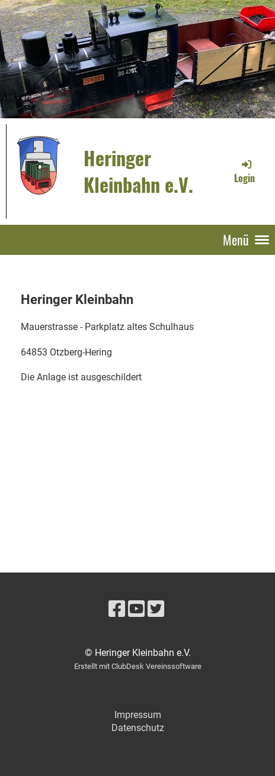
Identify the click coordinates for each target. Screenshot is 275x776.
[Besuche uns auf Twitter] (156, 609)
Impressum (137, 714)
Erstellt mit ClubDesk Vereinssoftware (138, 666)
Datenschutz (137, 727)
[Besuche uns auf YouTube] (136, 609)
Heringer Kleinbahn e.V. (138, 171)
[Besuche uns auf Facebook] (116, 609)
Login (244, 171)
